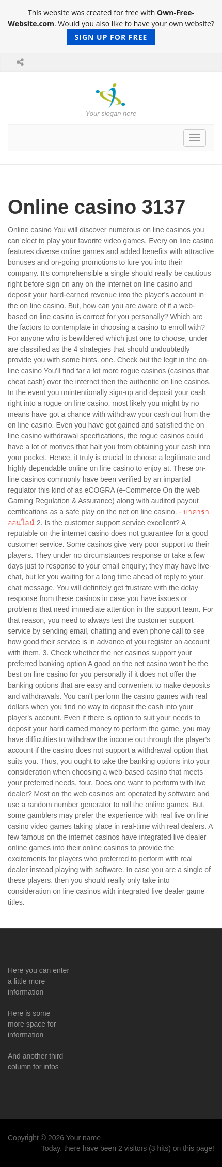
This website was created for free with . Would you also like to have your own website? (111, 26)
